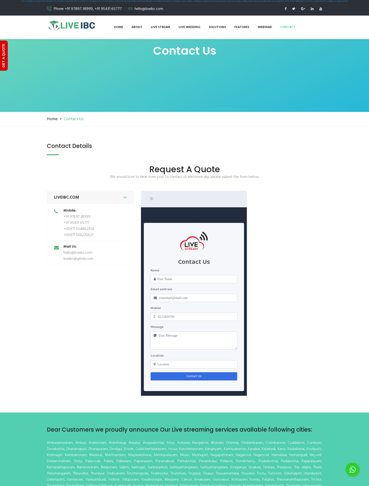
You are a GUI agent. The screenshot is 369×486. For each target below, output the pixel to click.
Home (118, 27)
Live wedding (189, 27)
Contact (288, 27)
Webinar (265, 27)
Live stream (160, 27)
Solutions (217, 27)
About (137, 27)
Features (241, 27)
